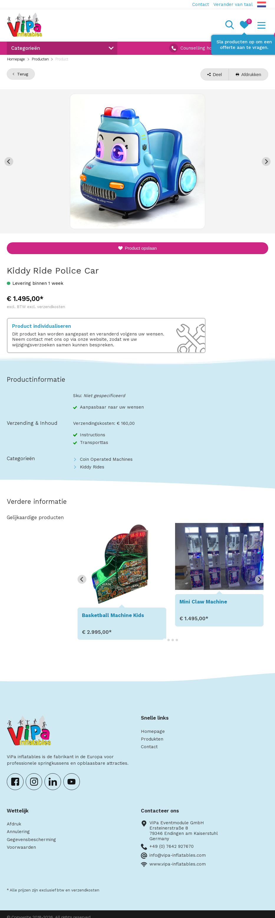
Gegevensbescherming (31, 839)
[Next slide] (266, 161)
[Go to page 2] (168, 640)
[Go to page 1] (164, 639)
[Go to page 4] (177, 640)
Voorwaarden (21, 847)
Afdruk (14, 824)
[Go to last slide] (82, 579)
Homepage (16, 59)
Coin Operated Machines (106, 459)
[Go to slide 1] (137, 224)
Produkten (152, 739)
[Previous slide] (8, 161)
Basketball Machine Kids (113, 615)
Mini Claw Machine (203, 602)
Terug (22, 74)
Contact (200, 4)
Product (61, 59)
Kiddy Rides (92, 467)
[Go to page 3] (173, 640)
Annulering (18, 831)
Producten (40, 59)
